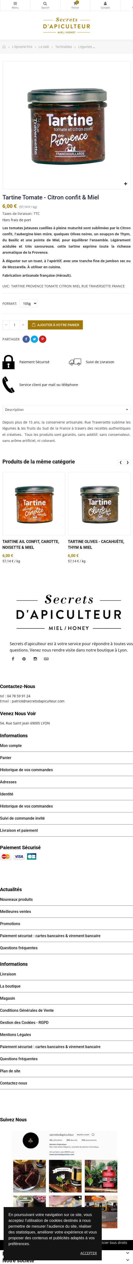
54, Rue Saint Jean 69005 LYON (25, 723)
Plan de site (10, 1071)
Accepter (88, 1253)
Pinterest (42, 339)
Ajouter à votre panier (55, 325)
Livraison (8, 974)
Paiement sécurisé (20, 847)
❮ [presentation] (120, 462)
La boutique (10, 986)
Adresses (8, 782)
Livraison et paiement (19, 830)
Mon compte (105, 3)
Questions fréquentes (19, 948)
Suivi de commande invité (22, 818)
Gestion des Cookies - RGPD (24, 1022)
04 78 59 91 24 (18, 696)
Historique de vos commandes (26, 770)
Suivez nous (13, 1120)
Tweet (34, 339)
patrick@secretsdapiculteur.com (38, 701)
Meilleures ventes (15, 911)
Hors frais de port (16, 220)
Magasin (7, 998)
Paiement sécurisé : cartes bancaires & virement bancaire (50, 936)
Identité (6, 794)
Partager (26, 339)
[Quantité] (14, 325)
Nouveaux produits (16, 899)
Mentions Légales (15, 1034)
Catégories (15, 3)
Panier (5, 757)
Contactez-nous (13, 1083)
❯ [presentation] (127, 462)
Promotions (10, 923)
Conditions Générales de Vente (27, 1010)
